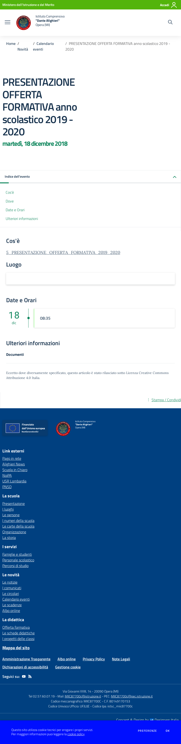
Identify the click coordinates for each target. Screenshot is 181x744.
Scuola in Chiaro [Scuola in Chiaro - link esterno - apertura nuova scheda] (14, 470)
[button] (90, 176)
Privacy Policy (94, 659)
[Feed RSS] (30, 676)
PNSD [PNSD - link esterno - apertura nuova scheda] (7, 487)
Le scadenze (12, 605)
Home (11, 43)
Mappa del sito (16, 648)
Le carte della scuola (18, 526)
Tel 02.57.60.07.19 (42, 696)
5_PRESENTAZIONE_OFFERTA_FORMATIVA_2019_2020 (63, 252)
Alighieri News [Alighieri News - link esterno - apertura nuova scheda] (13, 464)
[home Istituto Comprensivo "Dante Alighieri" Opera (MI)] (40, 22)
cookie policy (75, 734)
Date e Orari (15, 210)
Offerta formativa (16, 627)
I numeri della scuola (18, 520)
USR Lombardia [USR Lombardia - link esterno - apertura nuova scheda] (14, 481)
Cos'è (10, 192)
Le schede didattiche (18, 633)
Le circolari (10, 593)
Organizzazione (14, 532)
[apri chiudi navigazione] (7, 23)
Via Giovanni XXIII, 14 (77, 691)
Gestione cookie (68, 667)
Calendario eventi (16, 599)
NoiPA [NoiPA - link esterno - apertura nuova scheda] (7, 475)
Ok (168, 730)
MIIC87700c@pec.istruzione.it (132, 696)
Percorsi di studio (15, 565)
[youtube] (24, 676)
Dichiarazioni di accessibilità (25, 667)
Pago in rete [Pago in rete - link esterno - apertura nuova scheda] (11, 458)
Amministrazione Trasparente (26, 659)
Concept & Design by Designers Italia (147, 720)
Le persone (11, 515)
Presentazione (13, 503)
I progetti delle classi (18, 638)
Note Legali (121, 659)
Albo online (11, 610)
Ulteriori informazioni (22, 218)
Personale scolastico (18, 560)
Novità (22, 49)
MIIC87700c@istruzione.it (83, 696)
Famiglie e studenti (17, 554)
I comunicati (11, 588)
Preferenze (147, 730)
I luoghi (8, 509)
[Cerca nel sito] (170, 23)
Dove (10, 201)
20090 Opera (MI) (106, 691)
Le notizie (9, 582)
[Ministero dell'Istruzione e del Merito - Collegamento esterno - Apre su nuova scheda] (28, 4)
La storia (9, 537)
